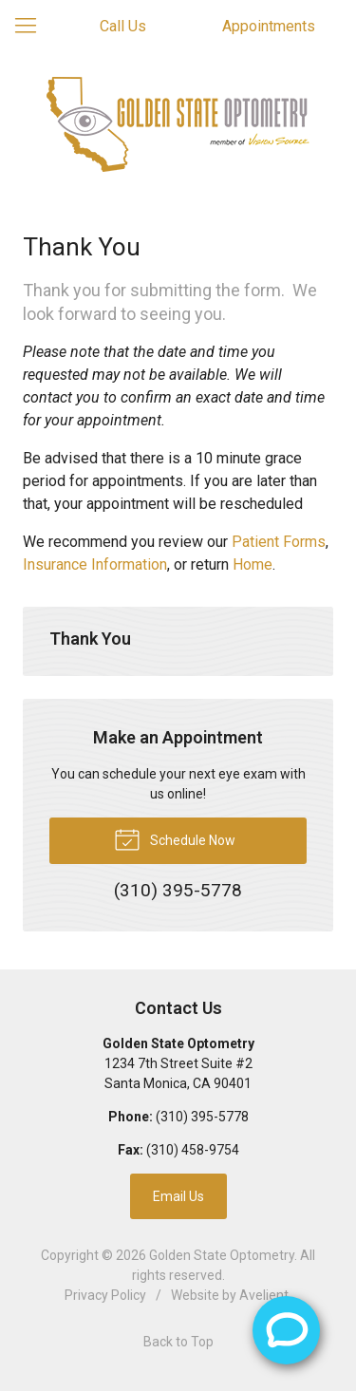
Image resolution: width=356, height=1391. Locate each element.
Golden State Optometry (221, 1255)
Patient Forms (279, 542)
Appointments (268, 26)
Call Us (123, 26)
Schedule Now (174, 838)
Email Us (178, 1196)
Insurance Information (95, 564)
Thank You (90, 639)
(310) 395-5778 (202, 1116)
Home (252, 564)
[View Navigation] (32, 26)
